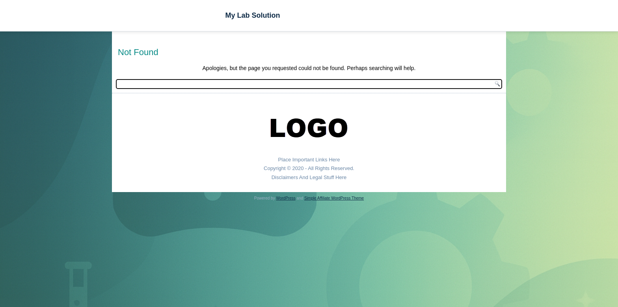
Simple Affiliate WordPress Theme (334, 198)
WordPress (285, 198)
